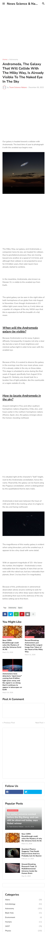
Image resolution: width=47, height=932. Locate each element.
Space (20, 608)
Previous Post (9, 723)
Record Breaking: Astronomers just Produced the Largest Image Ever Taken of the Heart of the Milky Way (34, 646)
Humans (23, 922)
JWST (23, 926)
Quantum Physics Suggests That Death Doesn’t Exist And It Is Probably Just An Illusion (31, 852)
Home (5, 60)
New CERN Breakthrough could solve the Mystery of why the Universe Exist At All (12, 645)
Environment (23, 917)
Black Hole (23, 913)
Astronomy (13, 60)
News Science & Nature (24, 4)
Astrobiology (23, 904)
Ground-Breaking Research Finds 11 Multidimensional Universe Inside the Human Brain (29, 868)
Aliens (23, 899)
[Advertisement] (23, 30)
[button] (3, 4)
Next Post (39, 723)
